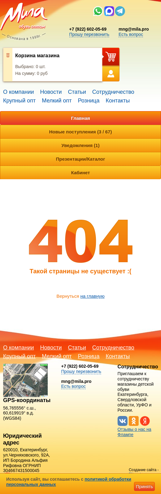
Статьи (77, 92)
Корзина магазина (37, 55)
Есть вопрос (131, 34)
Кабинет (80, 172)
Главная (80, 118)
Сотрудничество (113, 92)
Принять (144, 486)
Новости (51, 92)
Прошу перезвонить (89, 34)
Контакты (118, 101)
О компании (18, 92)
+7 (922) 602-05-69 (87, 29)
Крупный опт (19, 101)
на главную (92, 296)
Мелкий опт (57, 101)
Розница (89, 101)
